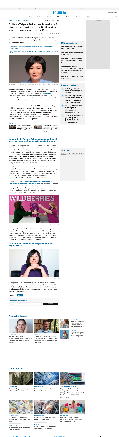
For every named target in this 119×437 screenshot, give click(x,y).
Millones (25, 20)
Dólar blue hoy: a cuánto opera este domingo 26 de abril (45, 428)
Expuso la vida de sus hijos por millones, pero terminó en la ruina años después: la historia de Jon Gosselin (46, 339)
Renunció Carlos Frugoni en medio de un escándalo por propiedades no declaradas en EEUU (74, 109)
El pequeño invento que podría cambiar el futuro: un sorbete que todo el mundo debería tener (77, 325)
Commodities (75, 153)
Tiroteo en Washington (57, 8)
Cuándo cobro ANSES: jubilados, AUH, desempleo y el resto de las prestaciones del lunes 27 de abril (72, 69)
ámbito (11, 20)
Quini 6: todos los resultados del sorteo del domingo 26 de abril (71, 60)
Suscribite (50, 303)
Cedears (81, 153)
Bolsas (69, 153)
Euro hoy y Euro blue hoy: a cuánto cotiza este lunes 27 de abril (19, 419)
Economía (40, 17)
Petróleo (47, 8)
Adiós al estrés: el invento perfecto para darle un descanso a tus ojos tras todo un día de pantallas (20, 339)
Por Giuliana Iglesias (65, 397)
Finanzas (49, 17)
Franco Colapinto (79, 8)
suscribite (110, 12)
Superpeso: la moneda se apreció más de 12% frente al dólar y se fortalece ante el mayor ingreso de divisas (74, 119)
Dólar (12, 8)
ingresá (115, 12)
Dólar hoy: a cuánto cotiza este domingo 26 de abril (73, 90)
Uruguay (87, 17)
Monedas (63, 153)
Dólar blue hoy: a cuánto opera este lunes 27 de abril (72, 47)
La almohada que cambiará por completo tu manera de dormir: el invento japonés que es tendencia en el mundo (50, 128)
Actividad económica (37, 8)
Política (59, 17)
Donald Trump (19, 8)
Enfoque (28, 8)
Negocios (68, 17)
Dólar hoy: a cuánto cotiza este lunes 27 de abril (72, 53)
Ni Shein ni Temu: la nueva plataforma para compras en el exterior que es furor (71, 419)
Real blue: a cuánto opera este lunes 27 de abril (72, 77)
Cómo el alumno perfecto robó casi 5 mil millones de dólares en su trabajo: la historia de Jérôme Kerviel (24, 128)
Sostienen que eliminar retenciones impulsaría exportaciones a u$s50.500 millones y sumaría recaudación (73, 99)
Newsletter (115, 16)
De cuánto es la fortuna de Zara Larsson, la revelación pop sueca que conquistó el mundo (77, 334)
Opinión (78, 17)
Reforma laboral (68, 8)
